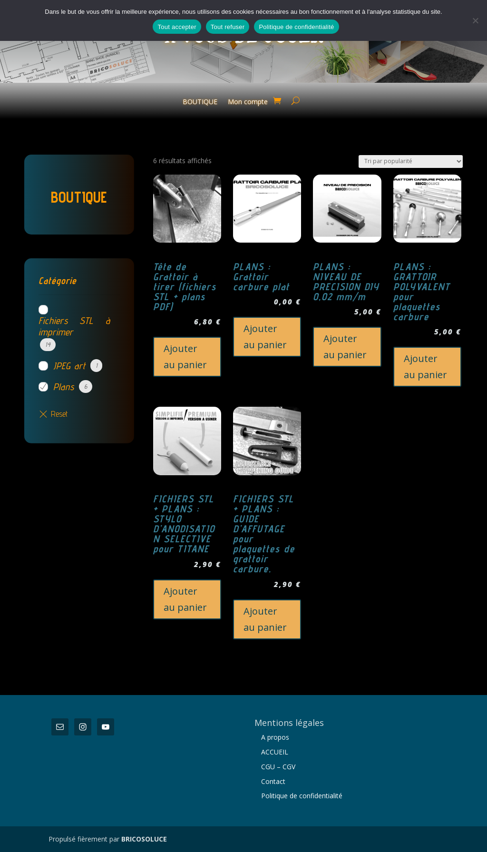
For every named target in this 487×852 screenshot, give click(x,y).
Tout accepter (176, 26)
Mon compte (248, 102)
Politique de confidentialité (301, 795)
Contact (273, 781)
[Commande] (411, 161)
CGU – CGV (278, 766)
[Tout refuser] (475, 20)
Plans (63, 386)
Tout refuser (228, 26)
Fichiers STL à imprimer (74, 326)
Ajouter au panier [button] (185, 356)
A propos (275, 737)
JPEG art (69, 366)
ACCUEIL (274, 751)
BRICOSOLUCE (144, 838)
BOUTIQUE (200, 102)
